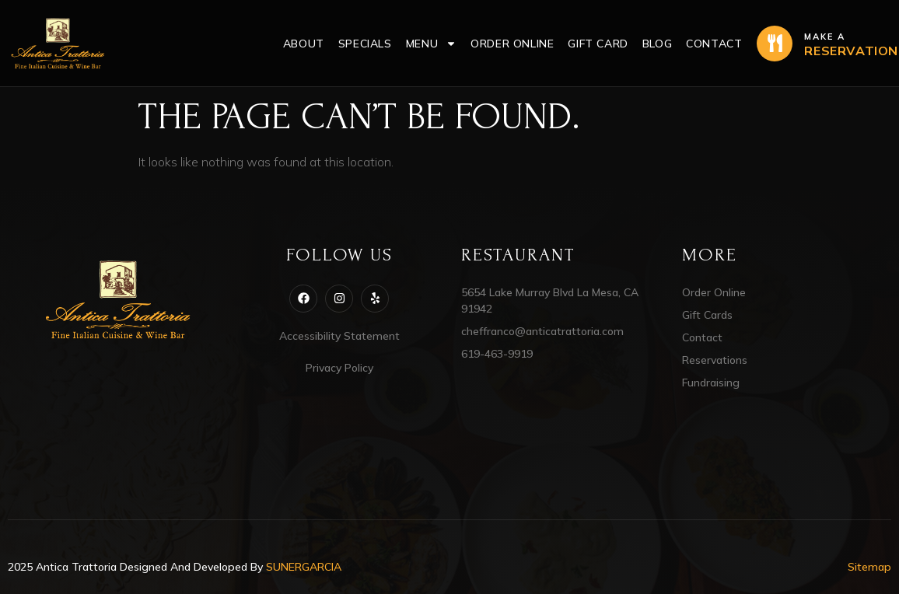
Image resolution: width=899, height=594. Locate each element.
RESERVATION (851, 50)
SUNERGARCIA (303, 567)
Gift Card (598, 44)
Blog (657, 44)
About (303, 44)
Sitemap (869, 567)
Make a (824, 36)
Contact (714, 44)
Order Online (512, 44)
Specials (365, 44)
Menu (431, 43)
